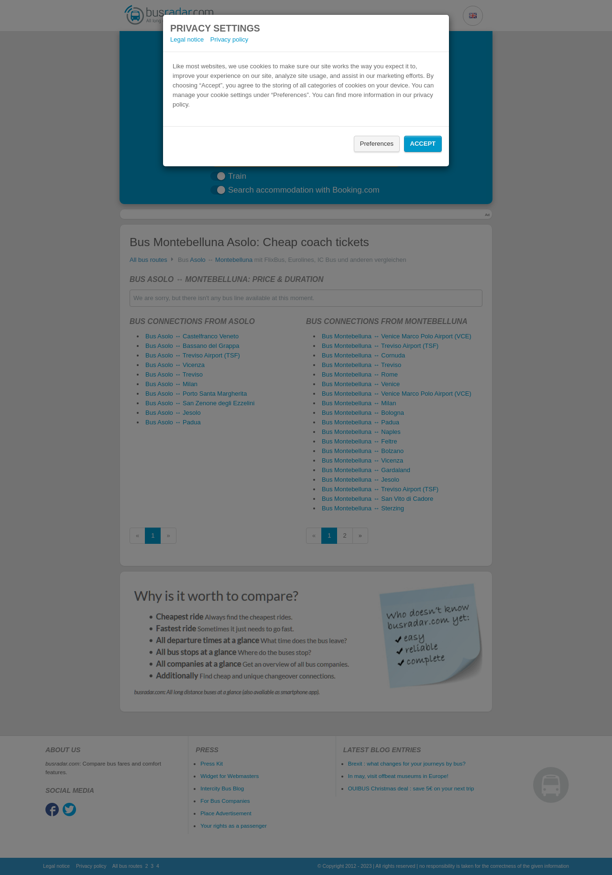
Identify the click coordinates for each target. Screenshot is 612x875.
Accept (423, 143)
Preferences (376, 143)
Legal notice (187, 39)
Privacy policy (229, 39)
